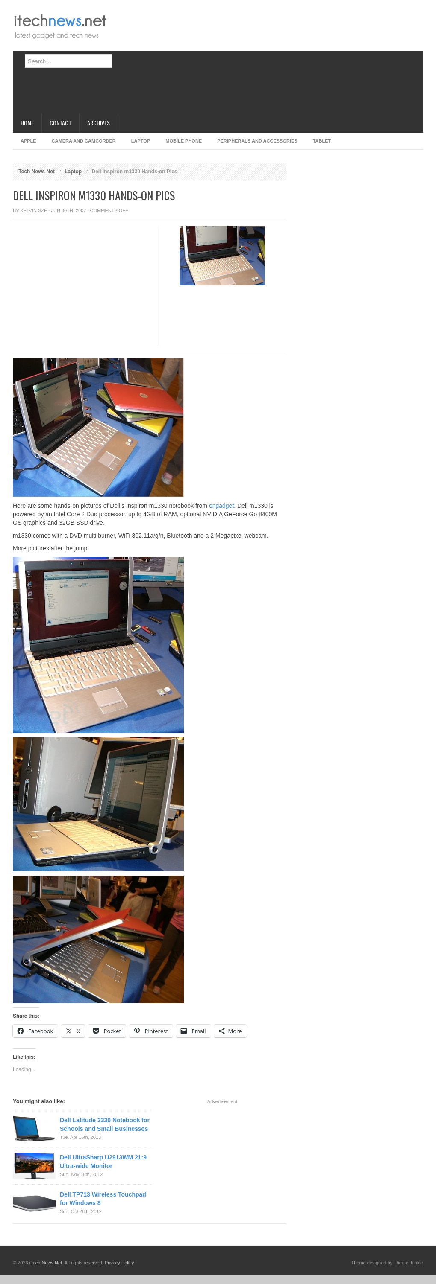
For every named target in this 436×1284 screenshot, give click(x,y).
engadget (221, 505)
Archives (98, 122)
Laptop (140, 140)
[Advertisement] (173, 59)
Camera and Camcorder (84, 140)
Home (27, 122)
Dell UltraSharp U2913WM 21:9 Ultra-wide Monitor (103, 1161)
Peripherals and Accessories (257, 140)
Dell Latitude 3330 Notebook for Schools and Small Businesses (105, 1124)
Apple (28, 140)
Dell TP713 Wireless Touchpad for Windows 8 (103, 1198)
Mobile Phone (183, 140)
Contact (60, 122)
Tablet (322, 140)
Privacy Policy (119, 1262)
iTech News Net (36, 172)
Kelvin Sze (34, 210)
